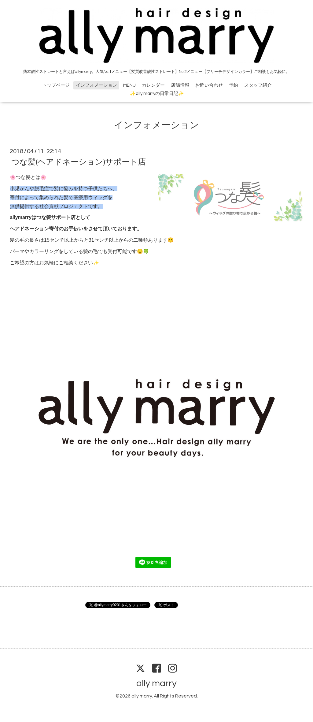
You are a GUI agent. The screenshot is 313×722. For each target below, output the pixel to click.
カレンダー (153, 85)
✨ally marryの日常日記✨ (157, 93)
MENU (129, 85)
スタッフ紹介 (258, 85)
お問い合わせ (209, 85)
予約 (233, 85)
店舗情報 (180, 85)
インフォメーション (96, 85)
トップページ (56, 85)
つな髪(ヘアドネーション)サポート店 (78, 162)
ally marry (156, 683)
